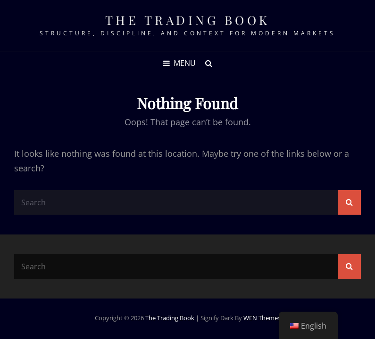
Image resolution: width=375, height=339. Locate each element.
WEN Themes (262, 318)
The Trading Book (187, 20)
